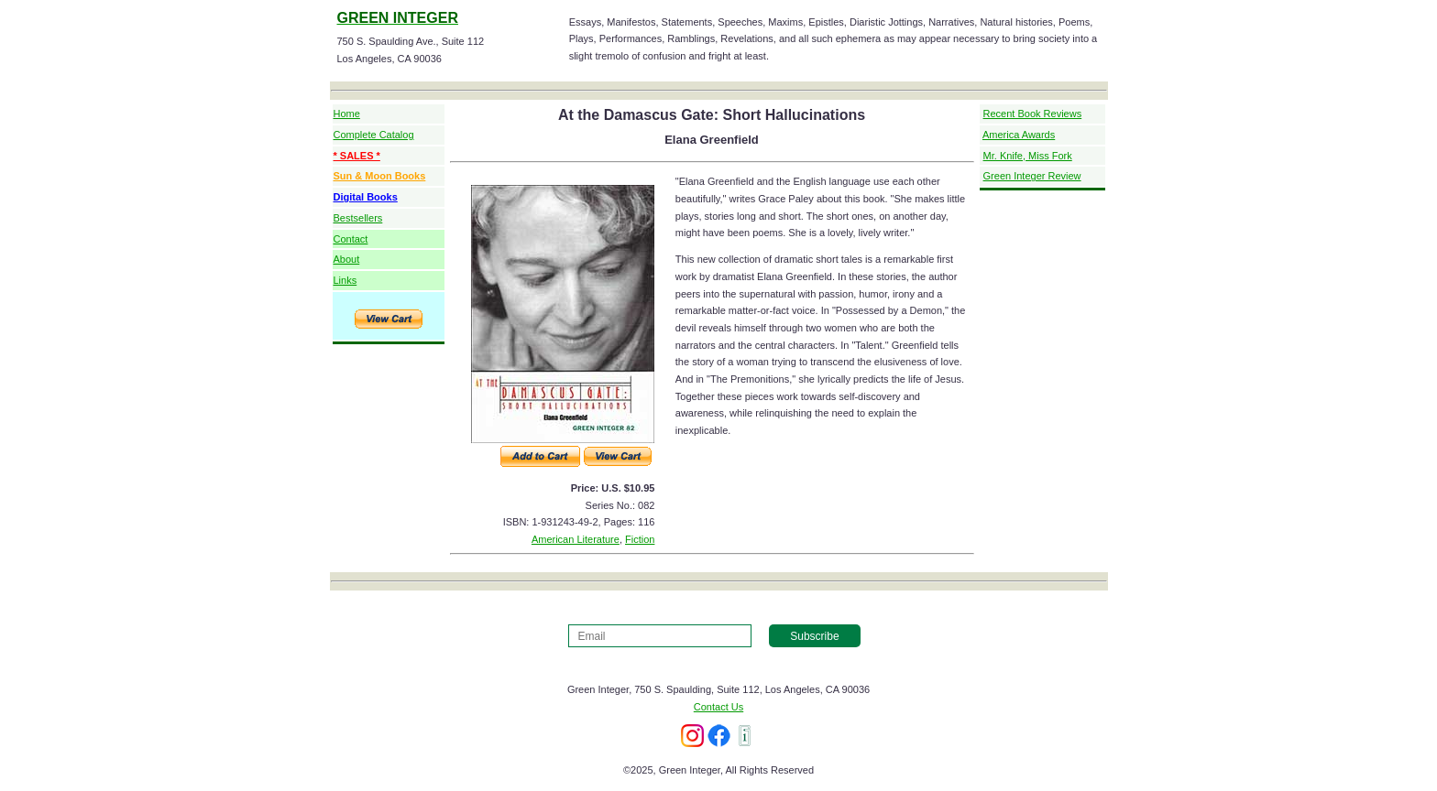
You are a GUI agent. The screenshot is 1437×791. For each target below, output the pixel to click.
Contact (351, 238)
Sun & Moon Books (380, 175)
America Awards (1018, 134)
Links (345, 280)
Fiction (639, 539)
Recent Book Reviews (1032, 113)
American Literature (576, 539)
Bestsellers (358, 217)
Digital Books (366, 196)
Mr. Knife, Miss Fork (1027, 155)
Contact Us (718, 706)
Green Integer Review (1032, 175)
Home (347, 113)
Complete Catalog (374, 134)
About (347, 259)
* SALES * (357, 155)
